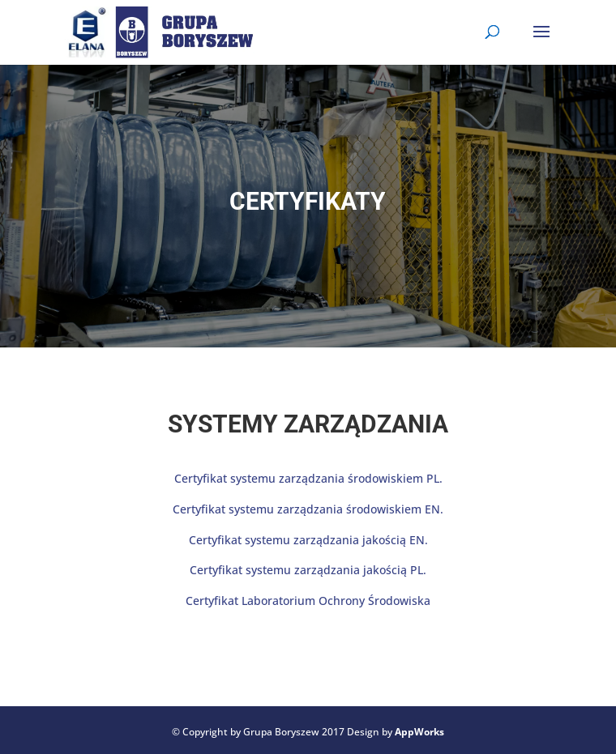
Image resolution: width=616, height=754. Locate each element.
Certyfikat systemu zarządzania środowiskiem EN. (308, 509)
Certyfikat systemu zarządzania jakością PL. (308, 569)
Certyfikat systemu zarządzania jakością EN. (308, 539)
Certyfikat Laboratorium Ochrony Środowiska (308, 600)
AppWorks (419, 732)
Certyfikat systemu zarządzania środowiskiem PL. (308, 478)
